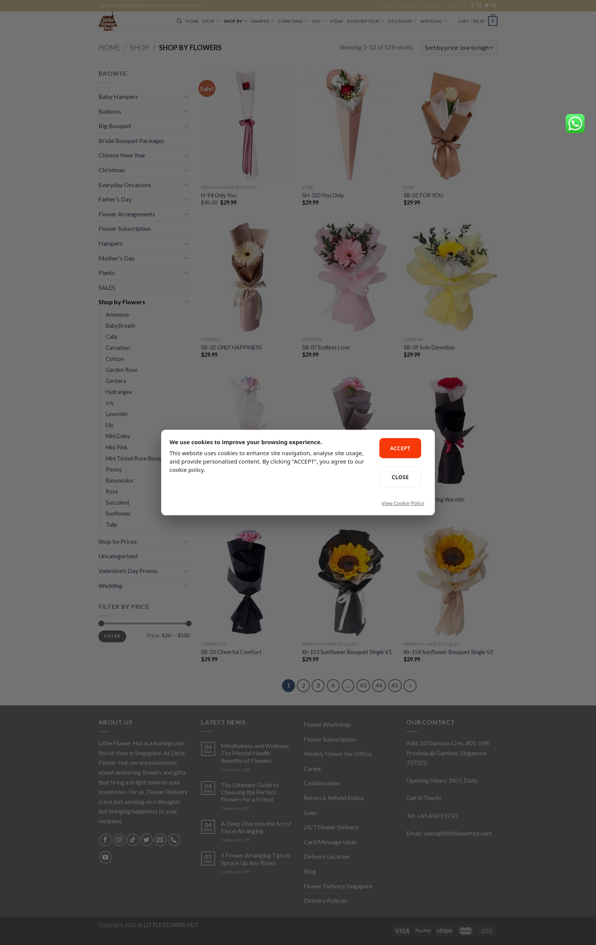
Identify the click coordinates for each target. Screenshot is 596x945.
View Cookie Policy (403, 503)
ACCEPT (400, 448)
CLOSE (400, 477)
